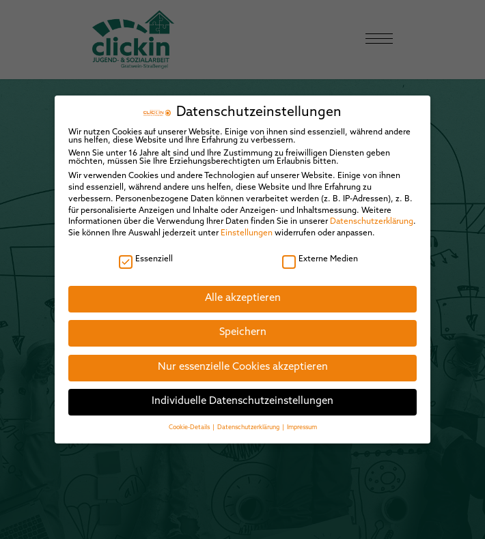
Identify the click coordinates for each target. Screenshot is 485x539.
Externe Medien (320, 249)
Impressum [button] (302, 417)
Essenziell (146, 249)
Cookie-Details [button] (190, 417)
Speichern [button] (242, 323)
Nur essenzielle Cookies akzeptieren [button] (243, 357)
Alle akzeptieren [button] (243, 288)
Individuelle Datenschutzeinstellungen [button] (242, 392)
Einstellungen (247, 223)
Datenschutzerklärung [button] (249, 417)
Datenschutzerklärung (371, 212)
